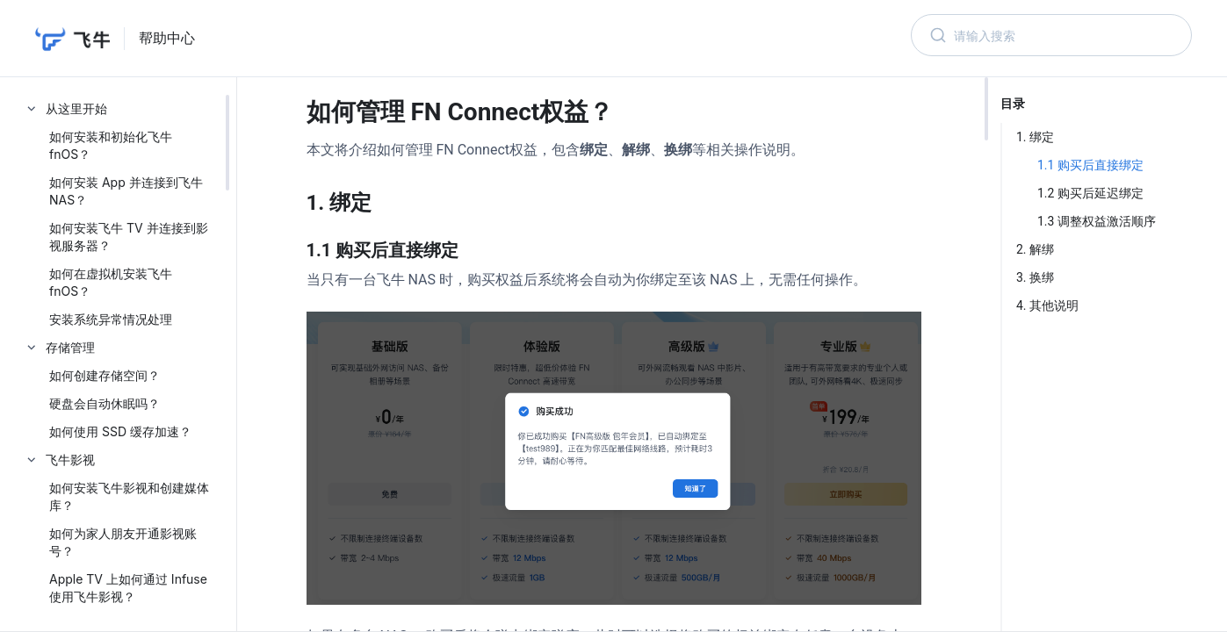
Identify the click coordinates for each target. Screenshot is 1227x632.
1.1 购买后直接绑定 (1090, 165)
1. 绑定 (1035, 137)
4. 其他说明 (1047, 305)
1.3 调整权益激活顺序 (1096, 221)
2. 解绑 (1035, 249)
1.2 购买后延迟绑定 (1090, 193)
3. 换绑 (1035, 277)
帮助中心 (167, 38)
